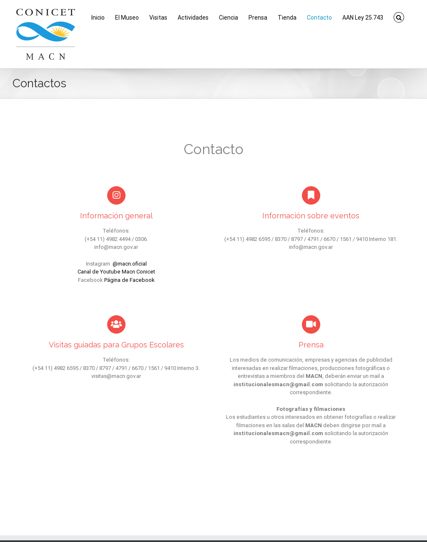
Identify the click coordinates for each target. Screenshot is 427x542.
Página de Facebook (129, 280)
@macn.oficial (130, 264)
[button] (399, 17)
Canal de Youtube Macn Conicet (116, 271)
